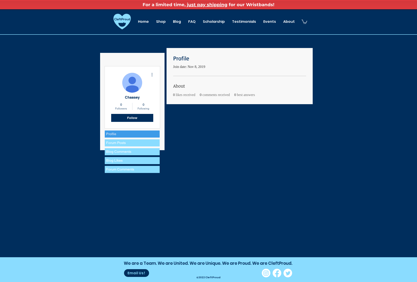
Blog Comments (118, 152)
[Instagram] (266, 273)
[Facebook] (277, 273)
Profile (111, 134)
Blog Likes (114, 160)
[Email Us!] (136, 273)
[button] (304, 21)
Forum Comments (120, 169)
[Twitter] (287, 273)
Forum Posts (116, 143)
